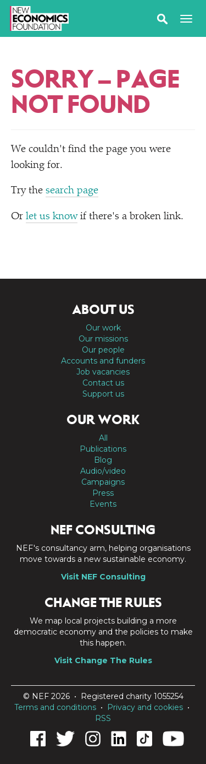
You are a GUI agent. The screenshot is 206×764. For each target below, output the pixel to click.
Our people (103, 350)
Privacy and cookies (145, 707)
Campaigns (103, 482)
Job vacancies (103, 372)
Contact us (103, 383)
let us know (51, 217)
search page (72, 191)
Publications (103, 449)
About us (103, 309)
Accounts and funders (103, 361)
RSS (103, 718)
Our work (103, 328)
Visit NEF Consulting (103, 577)
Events (103, 504)
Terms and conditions (55, 707)
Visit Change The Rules (103, 660)
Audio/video (103, 471)
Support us (103, 394)
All (103, 438)
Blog (103, 460)
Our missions (103, 339)
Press (103, 493)
